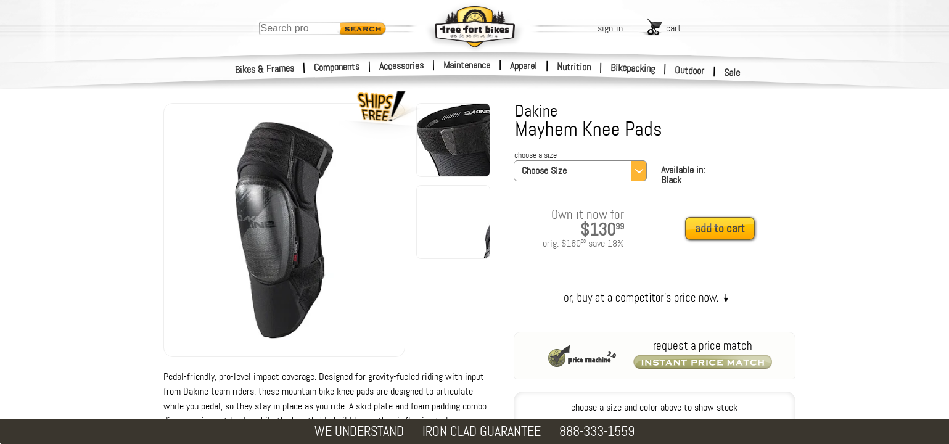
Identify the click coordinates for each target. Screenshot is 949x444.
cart (673, 28)
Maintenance (466, 65)
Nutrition (574, 66)
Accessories (401, 66)
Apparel (523, 65)
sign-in (610, 28)
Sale (732, 73)
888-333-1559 (597, 431)
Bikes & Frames (265, 69)
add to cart (720, 228)
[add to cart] (723, 229)
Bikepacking (632, 68)
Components (337, 67)
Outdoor (690, 70)
